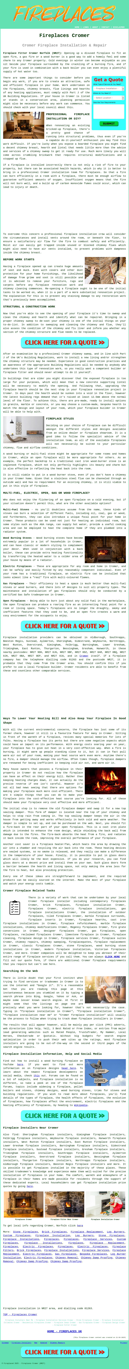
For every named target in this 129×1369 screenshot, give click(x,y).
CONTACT (105, 27)
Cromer (84, 656)
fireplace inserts (41, 919)
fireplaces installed (49, 1168)
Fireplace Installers (21, 1343)
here (20, 1064)
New (35, 1343)
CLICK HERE (112, 956)
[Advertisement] (64, 211)
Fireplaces (51, 1239)
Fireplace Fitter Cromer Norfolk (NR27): (32, 53)
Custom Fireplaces (16, 1235)
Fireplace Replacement (87, 1231)
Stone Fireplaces (25, 1231)
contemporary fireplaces (108, 901)
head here (69, 1068)
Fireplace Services (98, 1239)
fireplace (103, 53)
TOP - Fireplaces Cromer (20, 1314)
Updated (43, 1343)
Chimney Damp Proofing (96, 1257)
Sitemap (5, 1343)
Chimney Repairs (57, 1343)
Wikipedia (80, 1105)
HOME (77, 27)
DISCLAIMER (118, 27)
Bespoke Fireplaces (93, 1254)
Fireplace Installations (21, 1239)
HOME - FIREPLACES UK (64, 1331)
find (15, 1134)
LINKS (86, 27)
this (37, 1075)
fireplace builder (97, 408)
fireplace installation (99, 1182)
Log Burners (115, 1231)
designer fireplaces (59, 931)
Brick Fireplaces (54, 1231)
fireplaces (16, 89)
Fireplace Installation (52, 1235)
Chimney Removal (66, 1257)
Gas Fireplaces (65, 1254)
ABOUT (95, 27)
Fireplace (9, 637)
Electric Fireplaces (38, 1246)
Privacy (123, 1343)
